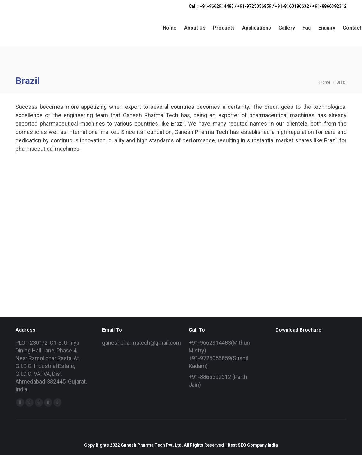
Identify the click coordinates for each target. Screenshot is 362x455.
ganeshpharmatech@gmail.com (141, 342)
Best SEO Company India (253, 445)
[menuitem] (169, 28)
